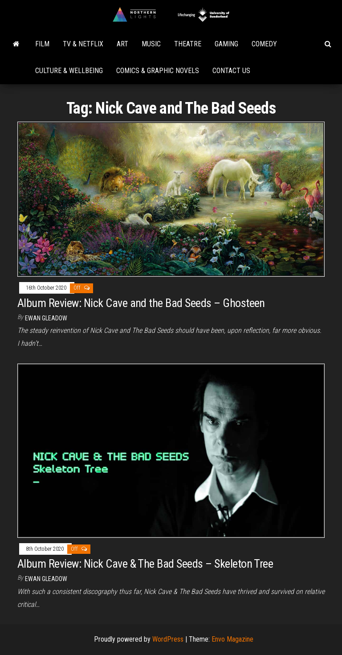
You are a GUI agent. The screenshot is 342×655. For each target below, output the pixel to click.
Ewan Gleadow (46, 318)
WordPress (167, 639)
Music (151, 44)
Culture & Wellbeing (69, 70)
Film (42, 44)
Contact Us (231, 70)
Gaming (226, 44)
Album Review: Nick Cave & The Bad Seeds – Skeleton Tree (145, 563)
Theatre (187, 44)
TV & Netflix (83, 44)
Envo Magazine (232, 639)
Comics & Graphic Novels (157, 70)
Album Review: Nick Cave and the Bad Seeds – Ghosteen (141, 303)
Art (122, 44)
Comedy (264, 44)
